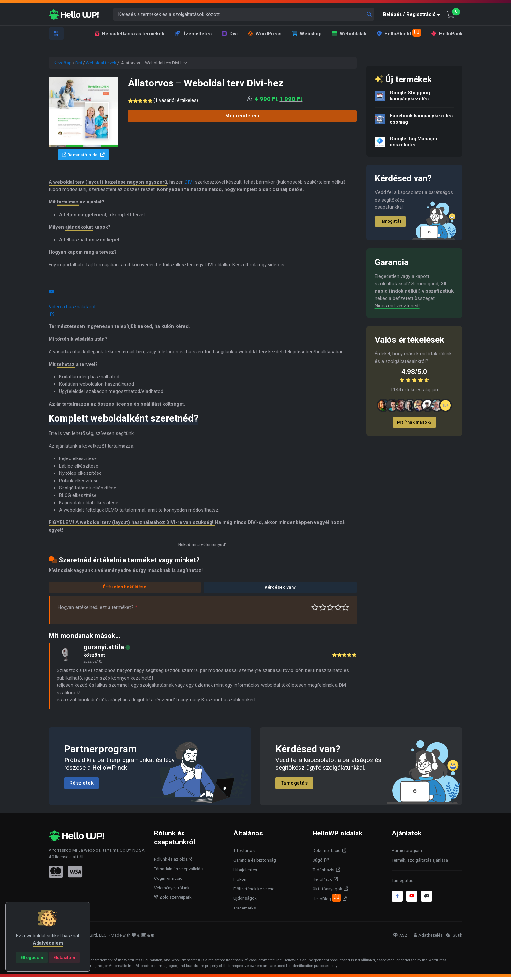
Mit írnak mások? (414, 422)
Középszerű (323, 607)
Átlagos (330, 607)
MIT (75, 850)
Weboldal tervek (101, 62)
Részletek (81, 783)
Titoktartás (244, 850)
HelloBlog (327, 898)
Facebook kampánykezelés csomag (421, 119)
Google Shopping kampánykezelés (410, 96)
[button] (413, 14)
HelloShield (399, 33)
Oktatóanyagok (327, 888)
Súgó (318, 860)
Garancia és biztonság (254, 860)
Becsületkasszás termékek (129, 34)
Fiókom (240, 879)
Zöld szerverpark (173, 897)
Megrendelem (242, 116)
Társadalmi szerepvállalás (178, 868)
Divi (230, 34)
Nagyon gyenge (315, 607)
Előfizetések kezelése (253, 888)
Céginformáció (168, 878)
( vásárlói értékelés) (177, 100)
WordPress (264, 34)
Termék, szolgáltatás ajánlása (420, 860)
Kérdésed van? (280, 587)
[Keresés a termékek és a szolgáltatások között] (244, 14)
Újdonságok (245, 898)
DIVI (189, 182)
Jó (338, 607)
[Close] (32, 957)
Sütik (454, 935)
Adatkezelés (428, 935)
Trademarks (244, 908)
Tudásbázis (323, 869)
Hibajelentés (245, 869)
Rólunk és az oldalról (174, 859)
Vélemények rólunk (172, 887)
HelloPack (446, 33)
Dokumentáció (327, 850)
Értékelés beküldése (125, 586)
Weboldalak (349, 34)
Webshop (307, 34)
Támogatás (390, 221)
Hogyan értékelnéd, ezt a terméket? (97, 607)
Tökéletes (345, 607)
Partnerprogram (407, 850)
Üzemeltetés (193, 34)
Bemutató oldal (80, 154)
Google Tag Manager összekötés (414, 142)
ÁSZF (401, 935)
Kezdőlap (63, 62)
